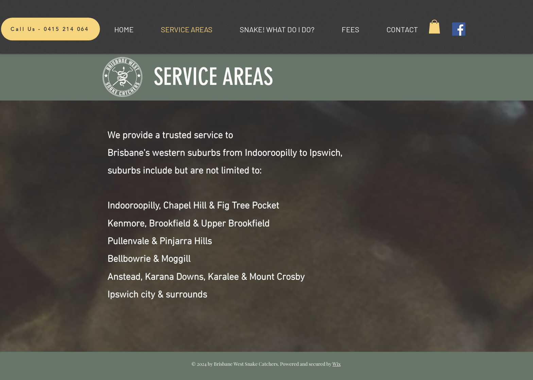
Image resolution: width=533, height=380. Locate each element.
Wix (336, 364)
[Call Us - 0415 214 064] (50, 29)
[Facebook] (458, 29)
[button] (434, 27)
